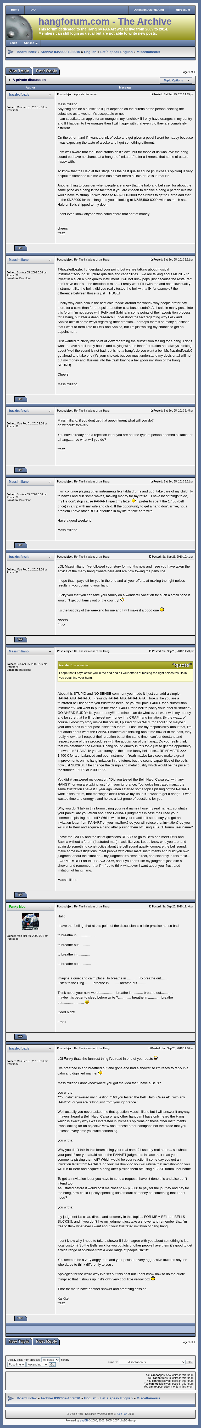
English (90, 52)
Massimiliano (19, 260)
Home (15, 9)
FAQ (33, 9)
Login (13, 42)
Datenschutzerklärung (149, 9)
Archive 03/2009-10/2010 (60, 52)
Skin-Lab (122, 1414)
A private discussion (29, 80)
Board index (27, 52)
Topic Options (173, 80)
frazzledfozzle (19, 94)
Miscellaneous (148, 52)
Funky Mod (17, 906)
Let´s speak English (116, 52)
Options (29, 42)
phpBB (84, 1420)
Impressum (182, 9)
